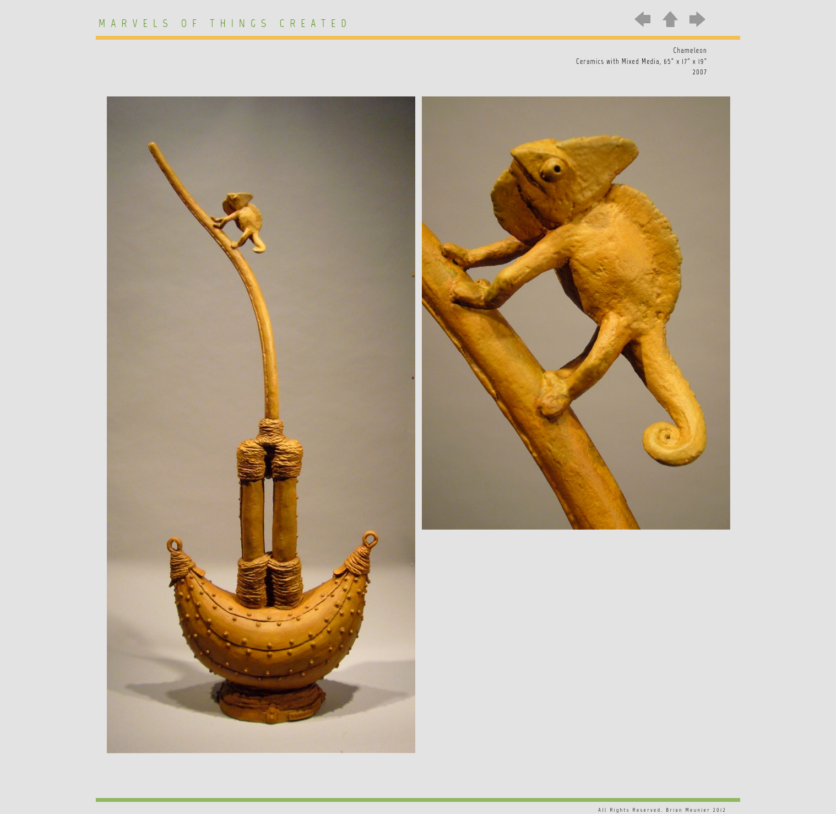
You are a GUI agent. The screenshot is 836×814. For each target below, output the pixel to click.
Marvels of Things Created (225, 23)
